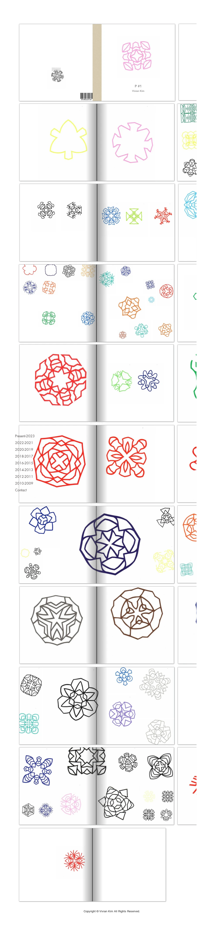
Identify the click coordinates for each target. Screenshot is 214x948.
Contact (21, 490)
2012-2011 (24, 476)
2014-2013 (24, 470)
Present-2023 (25, 436)
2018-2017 (24, 456)
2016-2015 (24, 463)
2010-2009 (24, 483)
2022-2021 (24, 443)
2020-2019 (24, 449)
